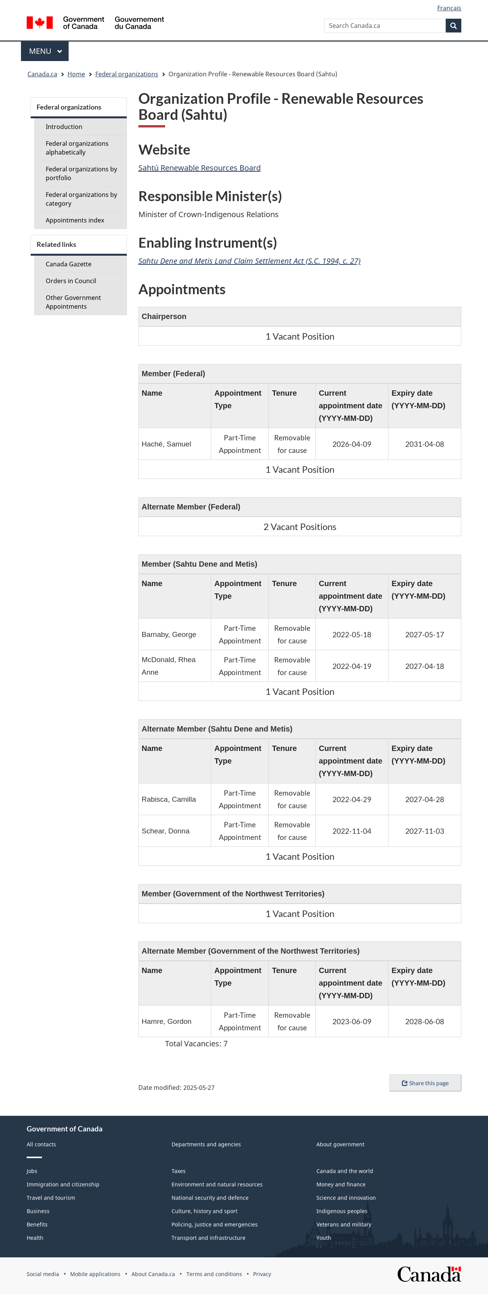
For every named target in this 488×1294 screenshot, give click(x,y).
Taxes (179, 1171)
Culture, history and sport (205, 1211)
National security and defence (210, 1197)
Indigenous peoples (342, 1211)
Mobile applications (95, 1274)
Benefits (37, 1224)
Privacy (262, 1274)
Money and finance (341, 1184)
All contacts (41, 1144)
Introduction (64, 126)
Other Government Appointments (73, 302)
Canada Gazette (69, 264)
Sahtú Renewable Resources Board (199, 168)
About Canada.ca (153, 1274)
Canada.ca (42, 74)
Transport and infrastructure (209, 1237)
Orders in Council (71, 281)
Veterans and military (343, 1224)
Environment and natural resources (217, 1184)
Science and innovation (346, 1197)
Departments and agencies (206, 1144)
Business (38, 1211)
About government (340, 1144)
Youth (323, 1237)
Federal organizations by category (81, 199)
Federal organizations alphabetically (77, 147)
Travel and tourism (51, 1197)
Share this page (425, 1082)
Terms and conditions (214, 1274)
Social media (43, 1274)
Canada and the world (344, 1171)
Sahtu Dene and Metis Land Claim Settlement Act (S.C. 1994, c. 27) (249, 261)
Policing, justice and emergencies (215, 1224)
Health (35, 1237)
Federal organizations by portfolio (81, 173)
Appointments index (75, 220)
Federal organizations (126, 74)
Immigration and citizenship (63, 1184)
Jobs (32, 1171)
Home (76, 74)
